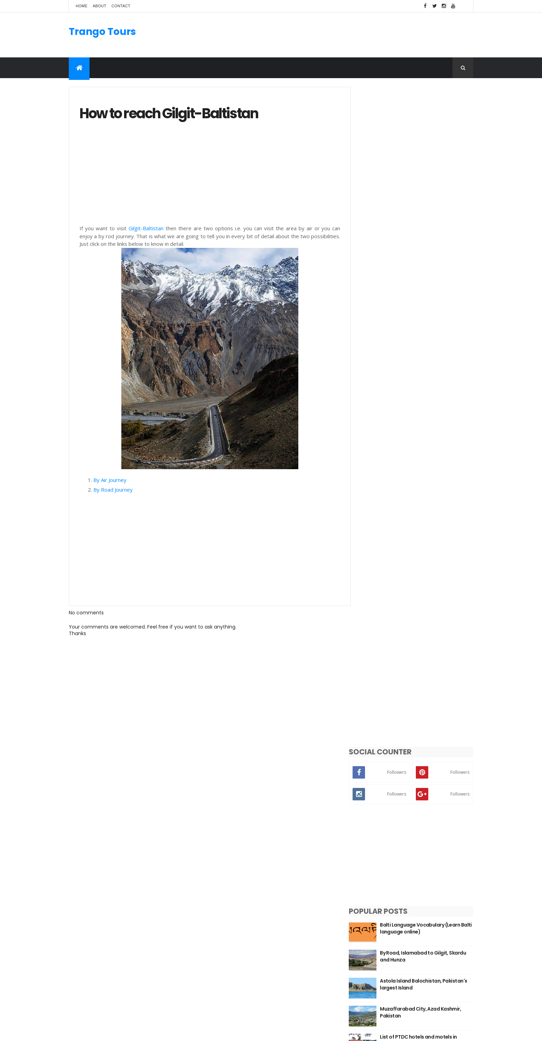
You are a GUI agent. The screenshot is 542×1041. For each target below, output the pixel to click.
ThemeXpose (107, 1031)
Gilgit (350, 945)
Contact (121, 6)
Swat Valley (357, 912)
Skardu (352, 920)
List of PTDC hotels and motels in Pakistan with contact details (429, 380)
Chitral (352, 953)
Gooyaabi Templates (178, 1031)
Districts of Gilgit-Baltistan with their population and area (429, 520)
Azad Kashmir (360, 896)
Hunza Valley (359, 929)
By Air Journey (110, 480)
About (99, 6)
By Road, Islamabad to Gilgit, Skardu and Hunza (425, 296)
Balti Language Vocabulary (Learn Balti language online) (431, 268)
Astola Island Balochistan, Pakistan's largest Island (421, 324)
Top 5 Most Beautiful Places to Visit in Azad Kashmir (426, 464)
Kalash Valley (359, 937)
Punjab (352, 904)
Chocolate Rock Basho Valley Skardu (425, 436)
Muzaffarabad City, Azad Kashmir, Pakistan (431, 352)
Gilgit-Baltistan (145, 228)
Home (81, 6)
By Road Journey (113, 489)
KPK (348, 887)
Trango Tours (102, 31)
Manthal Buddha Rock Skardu (250, 882)
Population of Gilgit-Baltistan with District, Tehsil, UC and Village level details (432, 495)
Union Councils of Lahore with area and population (432, 408)
